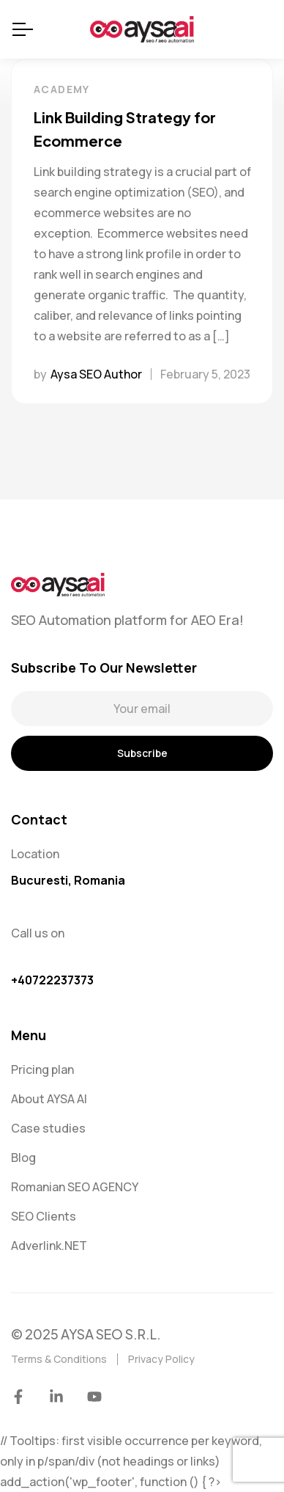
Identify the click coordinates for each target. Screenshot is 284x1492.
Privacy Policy (161, 1359)
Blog (23, 1157)
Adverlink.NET (49, 1245)
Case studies (48, 1128)
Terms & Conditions (59, 1359)
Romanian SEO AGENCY (74, 1187)
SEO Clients (43, 1216)
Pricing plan (42, 1069)
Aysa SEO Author (96, 374)
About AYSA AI (49, 1099)
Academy (62, 89)
